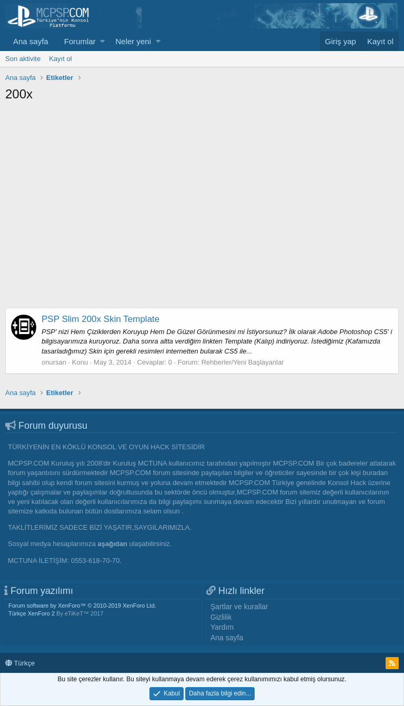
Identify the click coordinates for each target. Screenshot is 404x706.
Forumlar (80, 41)
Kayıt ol (60, 59)
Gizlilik (220, 617)
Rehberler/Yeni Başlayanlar (242, 362)
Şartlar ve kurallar (239, 606)
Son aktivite (23, 59)
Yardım (222, 627)
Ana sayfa (30, 41)
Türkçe (20, 663)
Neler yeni (133, 41)
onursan (54, 362)
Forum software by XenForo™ (82, 605)
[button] (102, 41)
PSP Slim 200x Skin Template (100, 319)
